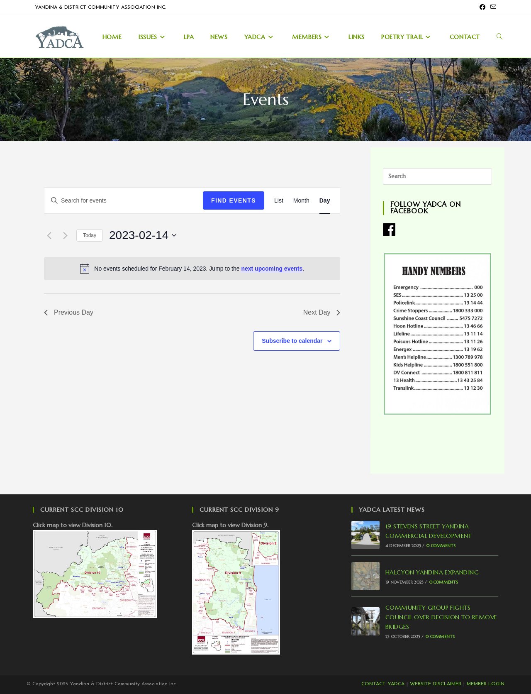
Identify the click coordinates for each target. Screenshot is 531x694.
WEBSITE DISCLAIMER (435, 684)
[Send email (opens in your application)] (492, 8)
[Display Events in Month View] (301, 201)
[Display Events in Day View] (324, 201)
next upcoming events (271, 268)
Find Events (233, 200)
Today (89, 235)
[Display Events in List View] (278, 201)
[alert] (192, 268)
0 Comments (440, 545)
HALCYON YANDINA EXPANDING (432, 572)
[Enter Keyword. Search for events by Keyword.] (123, 201)
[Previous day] (49, 235)
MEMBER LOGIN (485, 684)
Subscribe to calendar (292, 340)
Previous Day (68, 312)
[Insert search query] (437, 176)
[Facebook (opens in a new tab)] (482, 8)
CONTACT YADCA (382, 684)
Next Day (322, 312)
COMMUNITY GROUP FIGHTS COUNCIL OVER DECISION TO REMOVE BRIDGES (441, 617)
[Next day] (65, 235)
